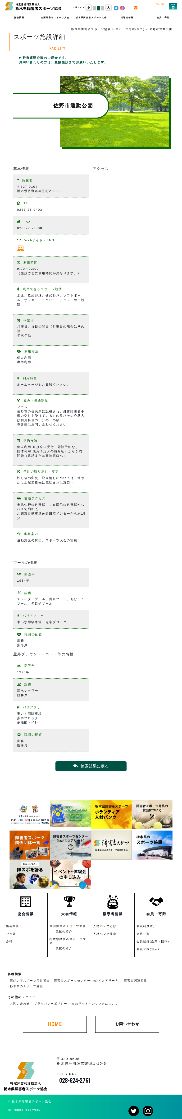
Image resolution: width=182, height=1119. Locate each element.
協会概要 (12, 925)
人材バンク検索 (104, 933)
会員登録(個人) (147, 948)
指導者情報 (127, 17)
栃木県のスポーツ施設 (26, 986)
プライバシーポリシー (50, 1003)
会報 (9, 941)
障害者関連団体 (135, 980)
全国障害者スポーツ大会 (55, 17)
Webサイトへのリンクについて (95, 1003)
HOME (55, 1024)
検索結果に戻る (91, 766)
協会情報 (19, 17)
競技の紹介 (64, 931)
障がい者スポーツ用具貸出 (30, 980)
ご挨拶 (11, 933)
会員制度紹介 (146, 925)
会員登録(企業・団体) (152, 941)
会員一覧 (143, 933)
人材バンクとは (104, 925)
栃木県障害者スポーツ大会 (91, 17)
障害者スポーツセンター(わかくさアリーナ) (87, 980)
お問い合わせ (20, 1003)
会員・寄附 (163, 17)
